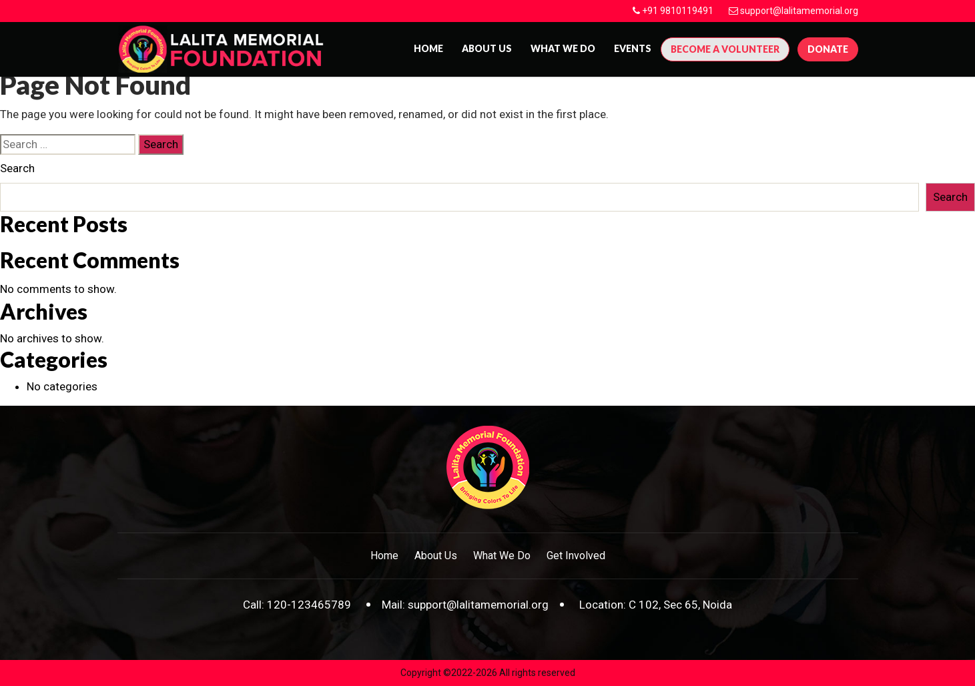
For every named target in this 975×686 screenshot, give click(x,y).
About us (487, 48)
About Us (435, 555)
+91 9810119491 (677, 10)
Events (632, 48)
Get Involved (576, 555)
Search (17, 168)
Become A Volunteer (725, 49)
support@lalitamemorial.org (799, 10)
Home (428, 48)
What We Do (563, 48)
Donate (827, 49)
